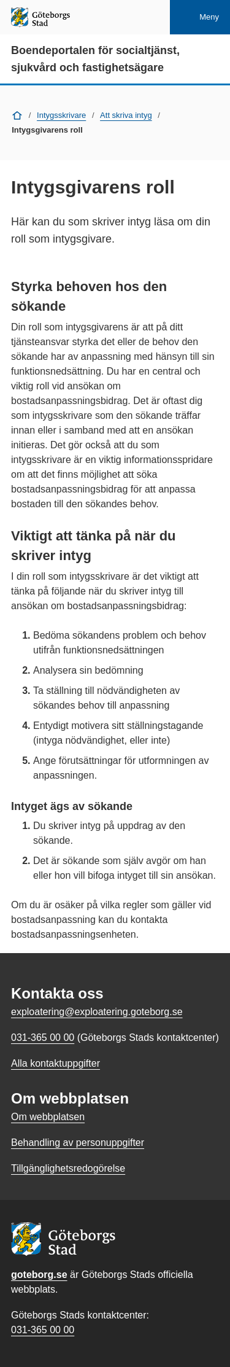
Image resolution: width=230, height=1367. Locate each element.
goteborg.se (39, 1274)
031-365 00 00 (42, 1330)
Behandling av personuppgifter (77, 1142)
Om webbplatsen (48, 1117)
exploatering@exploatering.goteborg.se (97, 1012)
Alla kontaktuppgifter (55, 1063)
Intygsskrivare (61, 115)
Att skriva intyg (126, 115)
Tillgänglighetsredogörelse (68, 1168)
